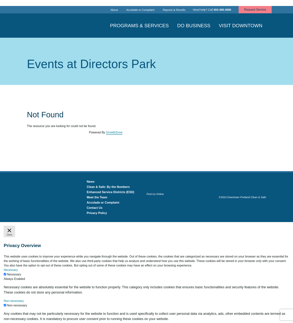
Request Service (255, 9)
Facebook (148, 201)
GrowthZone (114, 132)
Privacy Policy (97, 213)
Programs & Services (139, 25)
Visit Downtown (240, 25)
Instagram (166, 201)
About (114, 9)
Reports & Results (174, 9)
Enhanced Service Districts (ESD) (110, 192)
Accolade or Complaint (140, 9)
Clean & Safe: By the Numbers (108, 186)
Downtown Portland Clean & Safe (52, 26)
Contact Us (94, 207)
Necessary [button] (11, 269)
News (91, 181)
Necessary (14, 274)
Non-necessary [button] (14, 300)
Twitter (157, 201)
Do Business (193, 25)
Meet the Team (97, 197)
